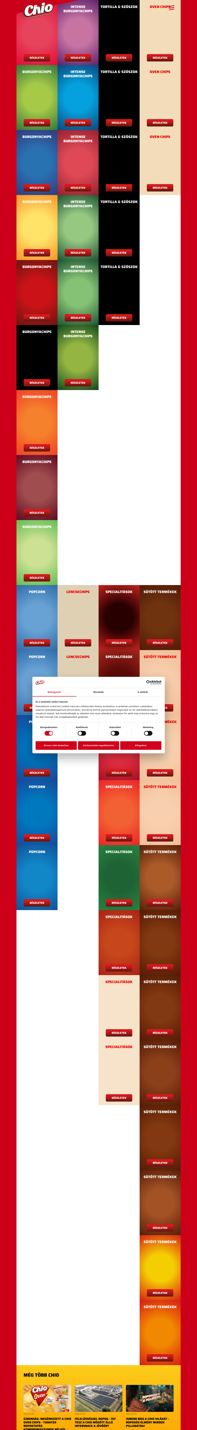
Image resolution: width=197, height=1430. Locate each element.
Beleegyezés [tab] (54, 692)
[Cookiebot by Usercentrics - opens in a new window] (148, 682)
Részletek (37, 58)
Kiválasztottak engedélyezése (98, 745)
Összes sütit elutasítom (56, 745)
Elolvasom (98, 1406)
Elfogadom (141, 745)
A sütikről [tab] (143, 692)
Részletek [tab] (98, 692)
